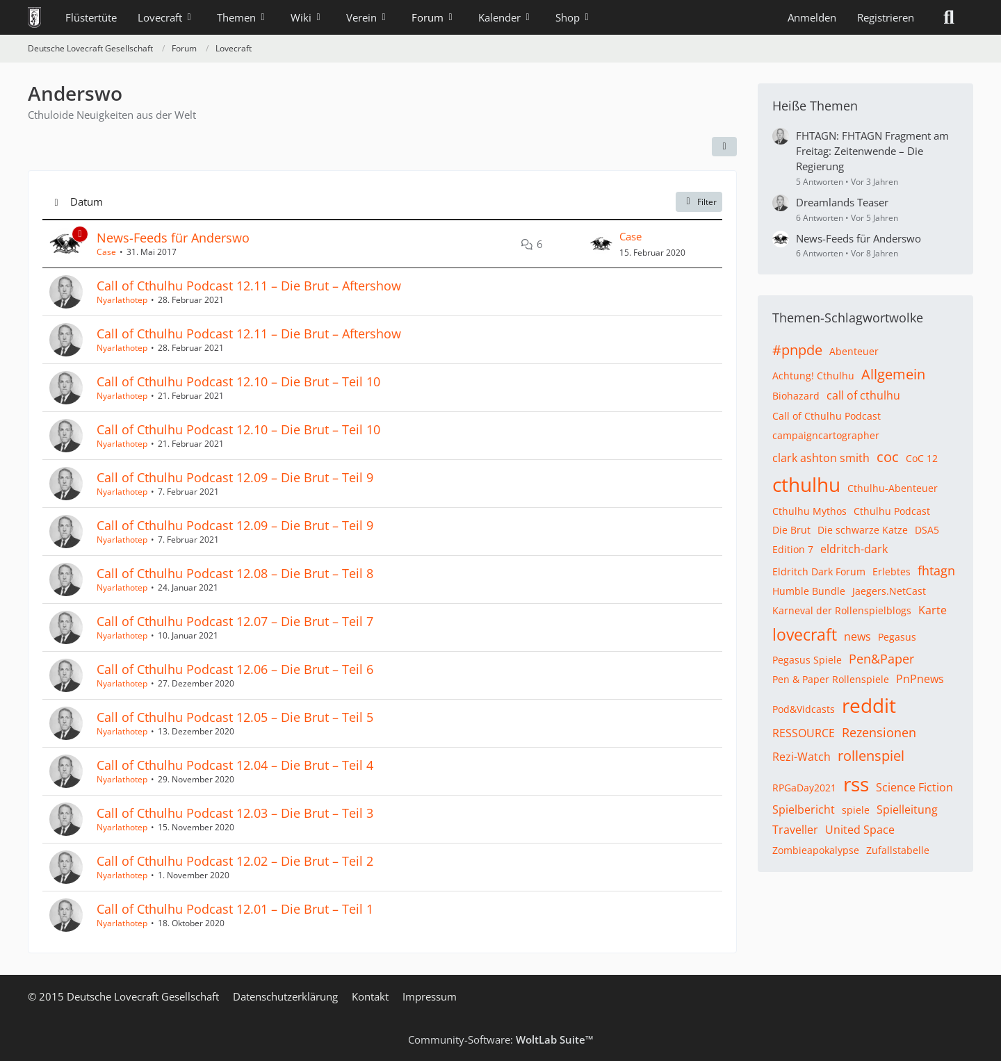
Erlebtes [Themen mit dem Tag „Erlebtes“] (891, 571)
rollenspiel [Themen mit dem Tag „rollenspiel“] (871, 755)
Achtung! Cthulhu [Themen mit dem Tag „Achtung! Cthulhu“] (813, 375)
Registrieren (885, 17)
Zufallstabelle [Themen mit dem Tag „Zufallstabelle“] (897, 850)
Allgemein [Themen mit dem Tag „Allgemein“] (893, 374)
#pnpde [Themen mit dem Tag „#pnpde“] (797, 349)
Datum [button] (86, 201)
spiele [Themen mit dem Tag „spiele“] (856, 809)
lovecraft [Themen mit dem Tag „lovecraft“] (804, 634)
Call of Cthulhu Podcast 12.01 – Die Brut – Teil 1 (235, 908)
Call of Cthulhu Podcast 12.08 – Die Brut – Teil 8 (235, 573)
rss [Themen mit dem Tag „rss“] (856, 784)
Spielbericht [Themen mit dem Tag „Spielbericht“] (803, 809)
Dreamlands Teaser (842, 202)
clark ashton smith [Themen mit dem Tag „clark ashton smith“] (821, 458)
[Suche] (949, 17)
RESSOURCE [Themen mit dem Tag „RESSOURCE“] (803, 733)
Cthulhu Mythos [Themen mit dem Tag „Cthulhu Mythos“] (809, 511)
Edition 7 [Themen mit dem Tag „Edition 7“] (792, 549)
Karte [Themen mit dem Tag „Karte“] (932, 610)
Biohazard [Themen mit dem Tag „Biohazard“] (796, 395)
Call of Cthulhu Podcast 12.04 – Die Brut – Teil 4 (235, 765)
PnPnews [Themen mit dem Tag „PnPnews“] (920, 678)
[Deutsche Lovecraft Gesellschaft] (34, 17)
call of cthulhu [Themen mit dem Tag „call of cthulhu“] (863, 395)
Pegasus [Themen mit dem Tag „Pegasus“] (897, 636)
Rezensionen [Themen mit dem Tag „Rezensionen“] (879, 732)
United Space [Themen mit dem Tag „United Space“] (860, 829)
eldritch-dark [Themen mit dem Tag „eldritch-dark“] (854, 549)
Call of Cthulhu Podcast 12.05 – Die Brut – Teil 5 (235, 717)
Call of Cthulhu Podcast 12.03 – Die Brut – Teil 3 (235, 813)
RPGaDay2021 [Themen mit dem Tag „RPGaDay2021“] (804, 787)
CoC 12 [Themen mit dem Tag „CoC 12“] (922, 458)
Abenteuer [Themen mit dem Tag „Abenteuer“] (854, 351)
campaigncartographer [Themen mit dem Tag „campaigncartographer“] (825, 435)
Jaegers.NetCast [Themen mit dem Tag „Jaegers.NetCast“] (889, 591)
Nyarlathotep (122, 300)
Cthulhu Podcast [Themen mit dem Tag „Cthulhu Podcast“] (892, 511)
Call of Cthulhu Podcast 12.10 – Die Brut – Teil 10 (238, 381)
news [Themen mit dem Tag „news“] (857, 636)
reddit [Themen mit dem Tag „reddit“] (869, 705)
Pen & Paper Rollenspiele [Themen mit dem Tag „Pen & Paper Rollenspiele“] (830, 679)
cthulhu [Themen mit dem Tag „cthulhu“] (806, 484)
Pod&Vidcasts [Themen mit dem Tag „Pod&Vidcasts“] (803, 709)
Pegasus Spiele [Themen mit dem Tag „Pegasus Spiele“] (807, 659)
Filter (699, 202)
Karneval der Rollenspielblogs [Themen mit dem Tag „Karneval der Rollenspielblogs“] (841, 610)
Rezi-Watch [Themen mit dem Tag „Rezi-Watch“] (801, 756)
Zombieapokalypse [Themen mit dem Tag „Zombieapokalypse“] (815, 850)
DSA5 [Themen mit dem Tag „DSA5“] (927, 529)
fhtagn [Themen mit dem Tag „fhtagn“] (936, 570)
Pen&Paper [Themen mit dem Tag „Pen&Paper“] (881, 658)
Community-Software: (501, 1039)
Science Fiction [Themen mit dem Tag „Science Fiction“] (914, 787)
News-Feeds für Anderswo (173, 237)
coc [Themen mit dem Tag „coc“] (888, 456)
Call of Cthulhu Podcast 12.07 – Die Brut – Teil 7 (235, 621)
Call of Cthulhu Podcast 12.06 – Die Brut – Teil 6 (235, 669)
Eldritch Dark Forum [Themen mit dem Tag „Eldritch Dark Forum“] (818, 571)
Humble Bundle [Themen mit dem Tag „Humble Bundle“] (808, 591)
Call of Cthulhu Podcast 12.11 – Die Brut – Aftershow (249, 285)
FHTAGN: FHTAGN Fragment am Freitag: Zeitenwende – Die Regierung (872, 151)
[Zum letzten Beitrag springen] (601, 244)
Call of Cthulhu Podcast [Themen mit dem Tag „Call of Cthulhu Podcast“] (826, 415)
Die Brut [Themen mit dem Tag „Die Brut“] (791, 529)
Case (106, 252)
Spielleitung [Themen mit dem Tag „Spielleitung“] (907, 809)
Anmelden (812, 17)
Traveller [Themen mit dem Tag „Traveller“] (795, 829)
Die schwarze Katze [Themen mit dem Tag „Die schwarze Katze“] (862, 529)
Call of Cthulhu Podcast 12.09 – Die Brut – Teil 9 (235, 477)
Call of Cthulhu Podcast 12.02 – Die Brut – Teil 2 (235, 861)
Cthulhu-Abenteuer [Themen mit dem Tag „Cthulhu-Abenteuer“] (892, 488)
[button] (724, 146)
